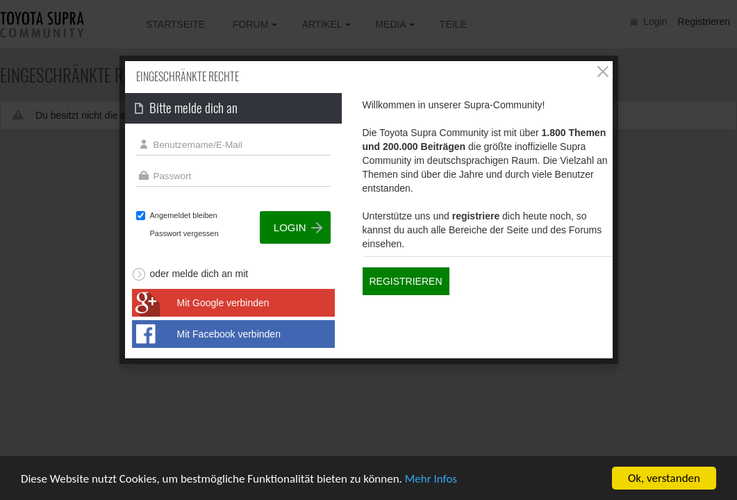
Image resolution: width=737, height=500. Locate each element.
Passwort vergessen (184, 233)
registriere (475, 216)
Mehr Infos (431, 479)
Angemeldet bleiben (183, 215)
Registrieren (406, 281)
